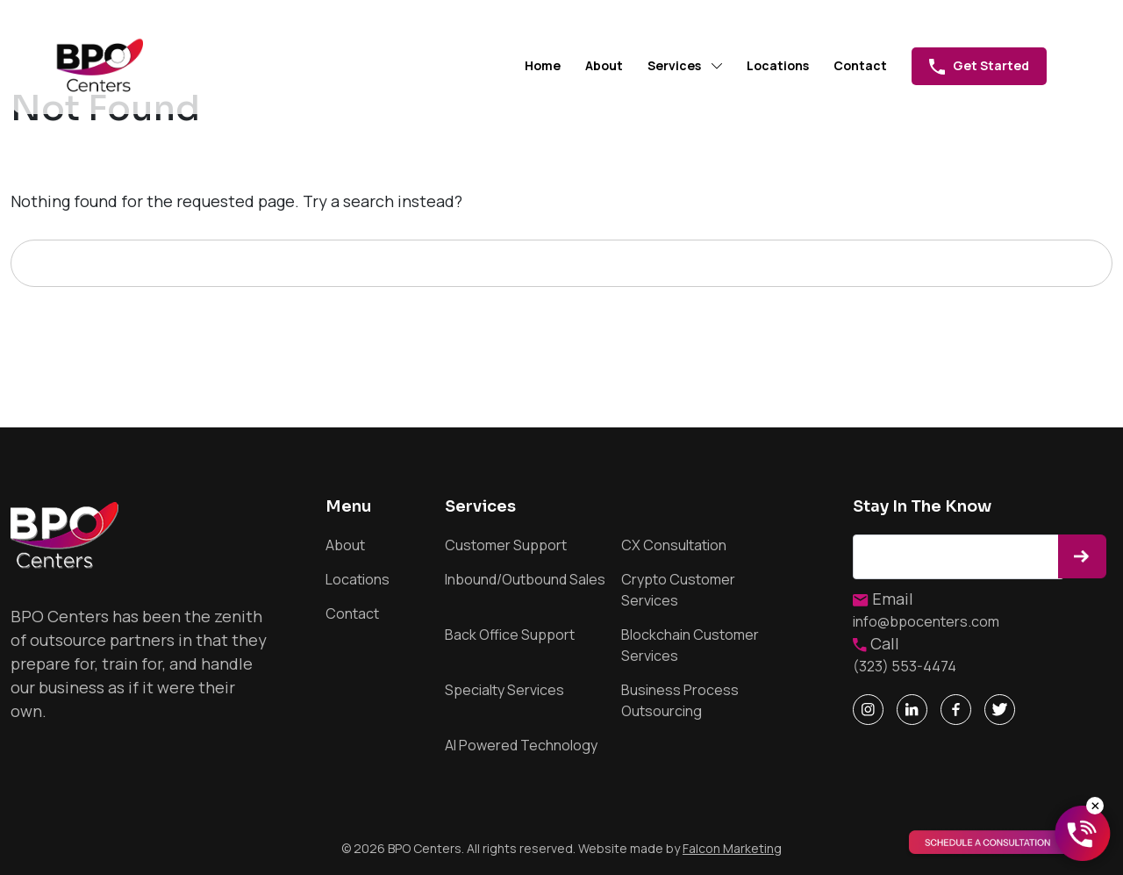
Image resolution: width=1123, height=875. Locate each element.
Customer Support (506, 545)
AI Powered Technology (521, 745)
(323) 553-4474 (904, 666)
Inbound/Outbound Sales (525, 579)
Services (674, 65)
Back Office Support (510, 634)
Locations (778, 65)
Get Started (979, 66)
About (604, 65)
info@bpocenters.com (926, 621)
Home (543, 65)
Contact (860, 65)
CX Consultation (673, 545)
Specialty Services (504, 689)
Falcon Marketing (732, 848)
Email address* (958, 556)
